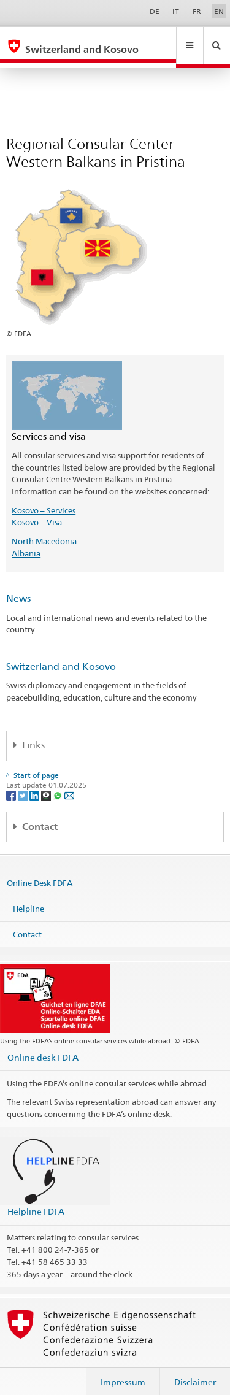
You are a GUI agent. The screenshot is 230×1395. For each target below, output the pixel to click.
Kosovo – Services (43, 499)
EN (219, 11)
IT (175, 11)
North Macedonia (44, 529)
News (18, 587)
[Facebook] (12, 783)
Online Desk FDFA (39, 871)
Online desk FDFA (43, 1045)
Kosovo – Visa (37, 510)
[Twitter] (23, 783)
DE (154, 11)
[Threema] (47, 783)
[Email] (69, 783)
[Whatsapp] (58, 783)
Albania (26, 542)
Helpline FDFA (35, 1199)
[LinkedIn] (35, 783)
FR (197, 11)
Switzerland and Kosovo (61, 655)
